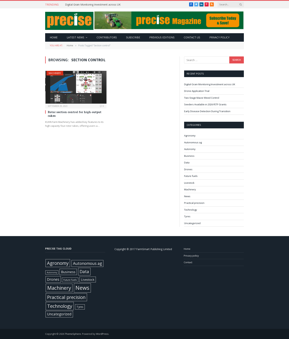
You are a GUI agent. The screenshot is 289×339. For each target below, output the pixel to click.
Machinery (55, 73)
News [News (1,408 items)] (82, 287)
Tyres (187, 216)
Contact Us (192, 37)
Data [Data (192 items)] (84, 271)
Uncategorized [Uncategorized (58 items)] (59, 314)
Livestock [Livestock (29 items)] (87, 279)
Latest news (75, 37)
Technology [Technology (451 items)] (59, 306)
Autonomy (190, 149)
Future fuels (191, 176)
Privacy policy (219, 37)
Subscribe (133, 37)
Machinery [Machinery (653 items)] (59, 287)
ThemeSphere (73, 333)
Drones (188, 169)
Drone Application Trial (196, 91)
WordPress (102, 333)
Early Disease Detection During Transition (207, 111)
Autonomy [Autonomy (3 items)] (52, 272)
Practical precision (194, 203)
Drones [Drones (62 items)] (53, 279)
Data (186, 162)
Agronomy (190, 135)
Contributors (107, 37)
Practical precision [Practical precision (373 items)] (66, 297)
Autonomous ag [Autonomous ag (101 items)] (87, 263)
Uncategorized (192, 223)
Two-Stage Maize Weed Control (202, 97)
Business (189, 156)
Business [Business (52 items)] (68, 271)
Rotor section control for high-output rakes (74, 113)
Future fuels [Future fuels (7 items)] (70, 279)
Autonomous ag (193, 142)
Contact (188, 262)
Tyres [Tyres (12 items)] (79, 307)
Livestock (189, 182)
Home (54, 37)
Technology (190, 209)
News (187, 196)
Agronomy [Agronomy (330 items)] (58, 263)
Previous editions (162, 37)
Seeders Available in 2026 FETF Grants (205, 104)
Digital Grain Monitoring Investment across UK (93, 4)
